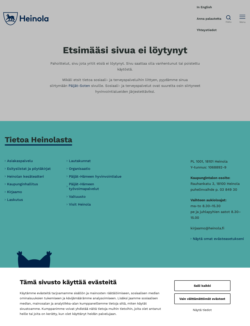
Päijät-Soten (79, 86)
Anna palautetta (209, 18)
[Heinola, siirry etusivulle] (26, 18)
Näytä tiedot (202, 310)
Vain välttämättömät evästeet (202, 299)
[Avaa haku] (228, 19)
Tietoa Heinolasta (38, 139)
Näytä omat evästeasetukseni (218, 239)
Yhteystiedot (207, 30)
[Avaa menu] (242, 19)
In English (204, 7)
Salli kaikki (202, 286)
